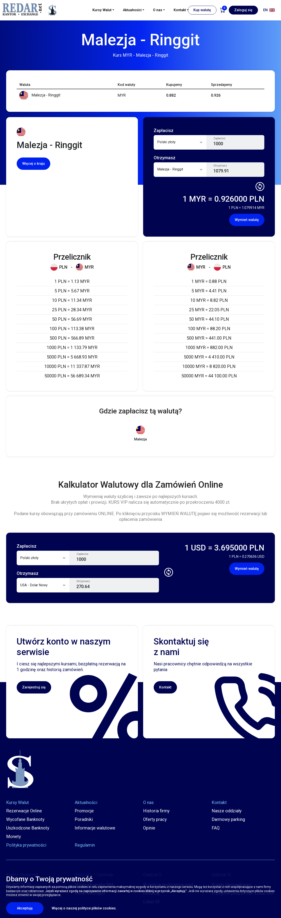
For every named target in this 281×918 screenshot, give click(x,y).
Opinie (149, 828)
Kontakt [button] (180, 10)
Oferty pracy (155, 819)
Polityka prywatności (26, 845)
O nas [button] (157, 10)
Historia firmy (156, 810)
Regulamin (85, 845)
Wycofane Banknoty (25, 819)
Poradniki (84, 819)
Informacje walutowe (95, 828)
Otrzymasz (220, 165)
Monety (13, 836)
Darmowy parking (228, 819)
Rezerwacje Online (24, 810)
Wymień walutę (247, 220)
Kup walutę (202, 10)
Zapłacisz (219, 138)
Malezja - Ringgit (39, 95)
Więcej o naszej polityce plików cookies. (84, 908)
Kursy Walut (17, 802)
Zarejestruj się (34, 687)
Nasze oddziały (226, 810)
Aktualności (86, 802)
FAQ (216, 828)
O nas (148, 802)
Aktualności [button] (132, 10)
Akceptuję (30, 908)
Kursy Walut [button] (102, 10)
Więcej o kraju (33, 163)
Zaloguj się (243, 10)
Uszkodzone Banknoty (27, 828)
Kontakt (165, 687)
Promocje (84, 810)
